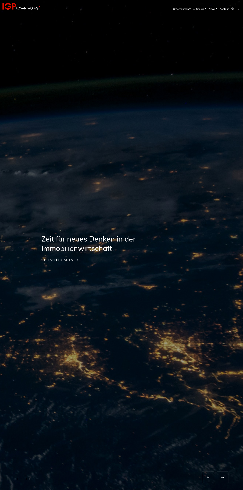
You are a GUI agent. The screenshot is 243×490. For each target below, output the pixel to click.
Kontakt (224, 9)
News (212, 9)
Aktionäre (198, 9)
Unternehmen (181, 9)
